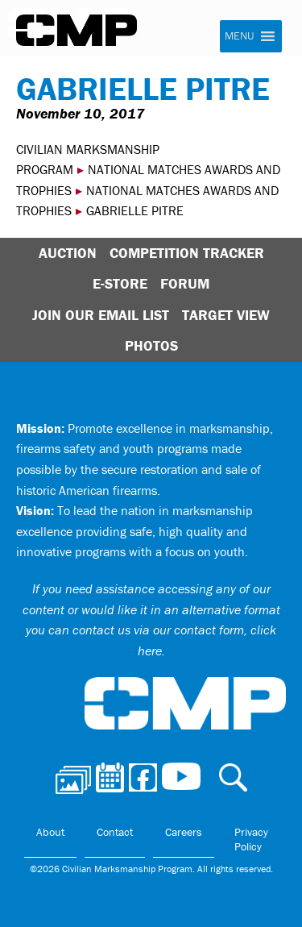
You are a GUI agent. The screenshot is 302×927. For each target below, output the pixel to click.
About (50, 832)
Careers (183, 832)
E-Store (120, 283)
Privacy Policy (251, 839)
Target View (226, 315)
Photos (151, 345)
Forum (184, 283)
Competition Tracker (187, 252)
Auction (68, 252)
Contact (115, 832)
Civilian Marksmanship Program (76, 31)
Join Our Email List (100, 315)
